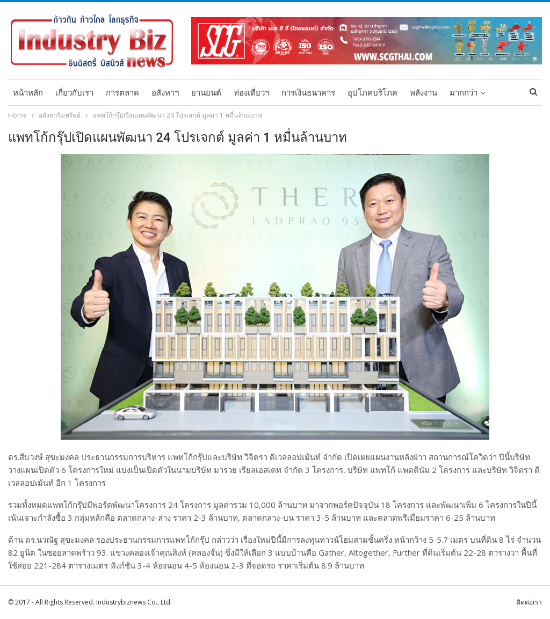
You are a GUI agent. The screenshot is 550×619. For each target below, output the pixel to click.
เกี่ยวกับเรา (74, 93)
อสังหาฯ (165, 93)
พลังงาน (423, 93)
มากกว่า (463, 93)
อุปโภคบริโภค (372, 93)
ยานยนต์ (206, 93)
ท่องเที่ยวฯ (251, 93)
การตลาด (122, 93)
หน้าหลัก (28, 93)
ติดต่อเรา (529, 602)
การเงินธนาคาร (308, 93)
